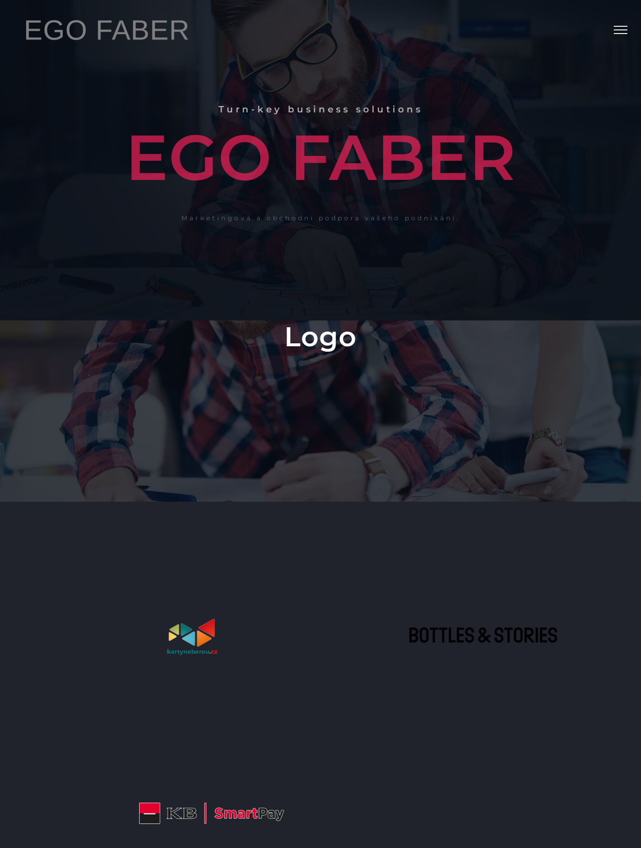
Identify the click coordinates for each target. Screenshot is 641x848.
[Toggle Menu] (620, 30)
